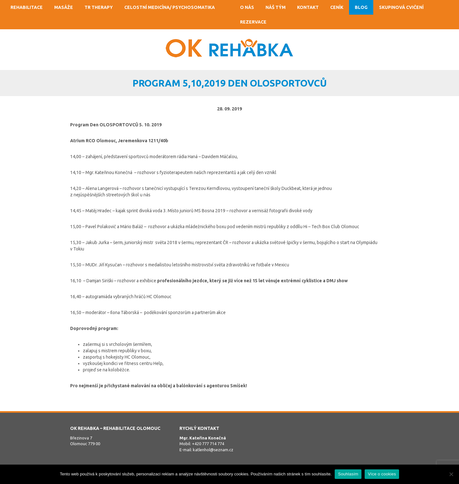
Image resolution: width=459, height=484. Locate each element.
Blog (361, 7)
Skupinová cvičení (401, 7)
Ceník (336, 7)
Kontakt (308, 7)
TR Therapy (98, 7)
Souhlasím (348, 474)
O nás (247, 7)
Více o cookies (382, 474)
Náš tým (276, 7)
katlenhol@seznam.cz (213, 449)
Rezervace (253, 22)
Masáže (63, 7)
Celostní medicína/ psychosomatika (169, 7)
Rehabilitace (27, 7)
